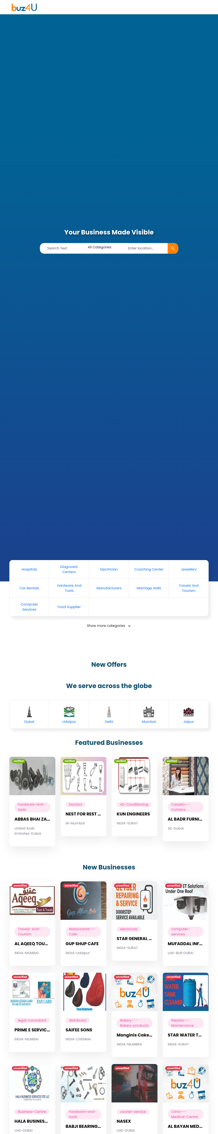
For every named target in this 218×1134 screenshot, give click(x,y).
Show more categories (106, 625)
